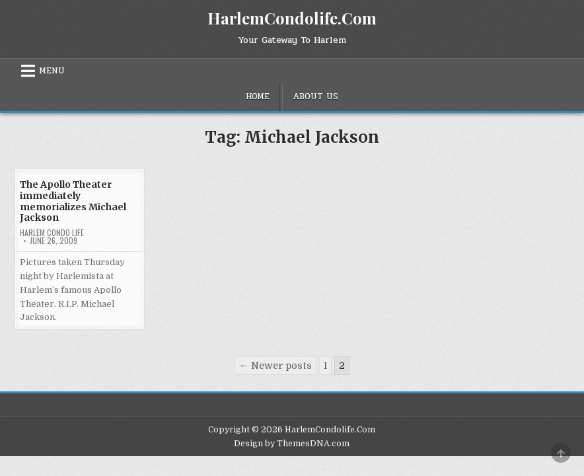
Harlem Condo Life (52, 233)
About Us (315, 96)
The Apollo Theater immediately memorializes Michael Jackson (73, 200)
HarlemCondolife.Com (292, 17)
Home (258, 96)
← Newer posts (275, 365)
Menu (52, 70)
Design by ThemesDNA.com (291, 443)
